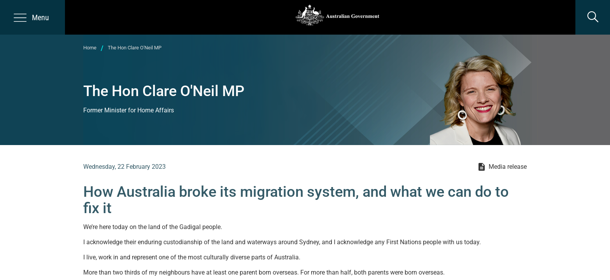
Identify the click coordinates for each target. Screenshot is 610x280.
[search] (592, 17)
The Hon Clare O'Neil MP (134, 48)
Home (89, 48)
